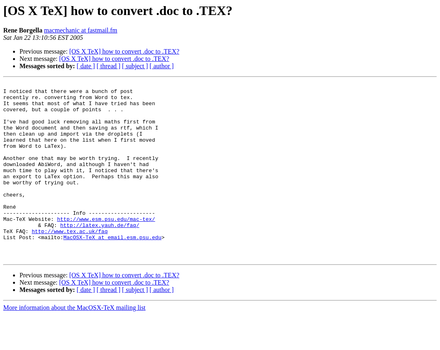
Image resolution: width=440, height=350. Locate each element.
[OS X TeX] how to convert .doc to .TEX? (124, 51)
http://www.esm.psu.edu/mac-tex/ (106, 247)
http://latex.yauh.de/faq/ (99, 254)
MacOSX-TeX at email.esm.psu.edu (112, 268)
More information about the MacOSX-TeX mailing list (74, 342)
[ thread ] (108, 66)
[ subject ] (135, 66)
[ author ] (162, 66)
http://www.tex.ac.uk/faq (69, 261)
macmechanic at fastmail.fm (80, 30)
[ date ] (86, 66)
